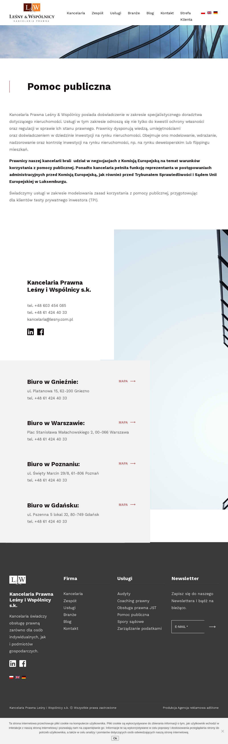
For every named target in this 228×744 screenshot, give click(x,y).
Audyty (123, 593)
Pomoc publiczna (133, 614)
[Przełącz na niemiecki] (215, 11)
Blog (150, 13)
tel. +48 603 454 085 (46, 305)
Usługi (115, 13)
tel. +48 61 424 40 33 (47, 312)
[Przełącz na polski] (203, 11)
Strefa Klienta (186, 16)
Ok (115, 738)
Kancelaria (76, 13)
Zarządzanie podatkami (139, 628)
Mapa (123, 401)
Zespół (97, 13)
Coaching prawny (133, 601)
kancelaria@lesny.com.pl (50, 319)
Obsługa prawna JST (137, 608)
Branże (134, 13)
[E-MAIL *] (188, 626)
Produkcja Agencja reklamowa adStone (191, 707)
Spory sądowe (130, 621)
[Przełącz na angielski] (209, 11)
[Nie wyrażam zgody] (222, 731)
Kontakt (167, 13)
